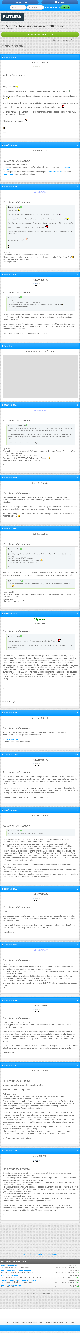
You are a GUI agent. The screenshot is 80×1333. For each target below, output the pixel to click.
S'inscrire (60, 2)
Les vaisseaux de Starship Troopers (16, 1271)
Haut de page (69, 1322)
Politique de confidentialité (53, 1322)
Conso (23, 1322)
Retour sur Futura (20, 2)
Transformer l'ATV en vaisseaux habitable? (19, 1280)
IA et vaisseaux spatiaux (11, 1285)
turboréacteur (55, 172)
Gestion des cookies (35, 1322)
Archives (16, 1322)
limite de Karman (10, 739)
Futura (8, 1322)
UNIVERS (50, 26)
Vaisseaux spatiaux (9, 1266)
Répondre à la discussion (40, 34)
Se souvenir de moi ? (52, 7)
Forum (8, 26)
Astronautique (62, 26)
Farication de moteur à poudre (45, 1254)
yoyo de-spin (27, 1254)
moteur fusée (8, 174)
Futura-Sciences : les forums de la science (29, 26)
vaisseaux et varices (9, 1275)
